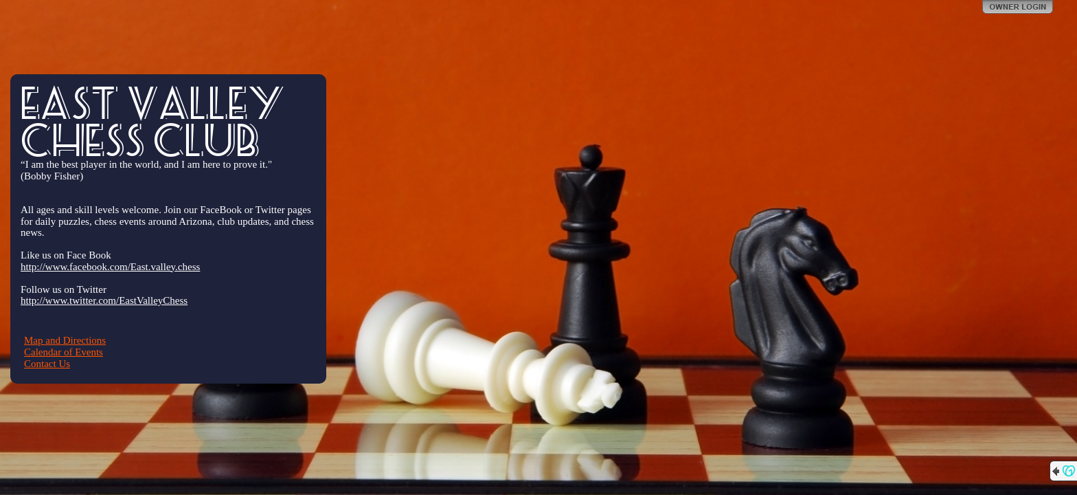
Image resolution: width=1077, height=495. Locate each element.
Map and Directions (65, 340)
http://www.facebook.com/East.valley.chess (110, 266)
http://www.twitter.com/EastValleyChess (104, 300)
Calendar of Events (63, 352)
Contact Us (47, 363)
